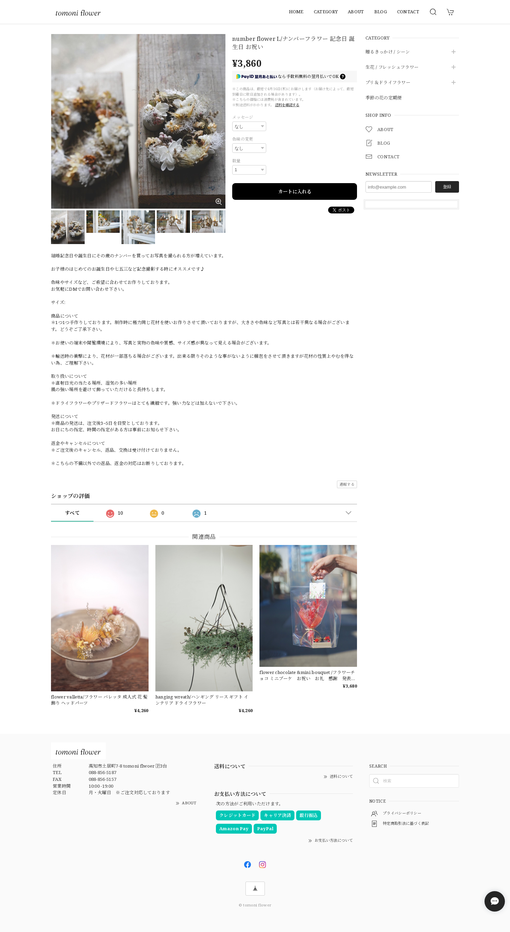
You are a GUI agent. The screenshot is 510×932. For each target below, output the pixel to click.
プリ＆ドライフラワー (388, 82)
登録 (447, 187)
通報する (347, 484)
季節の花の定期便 (384, 98)
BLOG (380, 12)
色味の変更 (242, 139)
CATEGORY (326, 12)
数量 (236, 161)
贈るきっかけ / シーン (388, 52)
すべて (72, 513)
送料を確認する (287, 104)
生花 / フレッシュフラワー (392, 67)
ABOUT (356, 12)
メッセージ (242, 117)
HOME (296, 12)
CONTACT (408, 12)
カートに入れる (294, 191)
